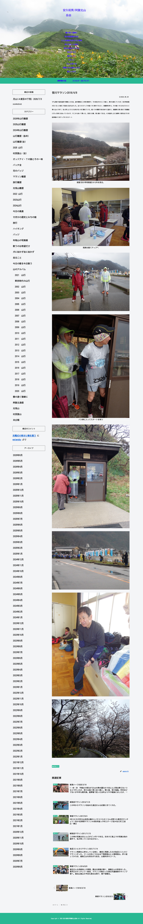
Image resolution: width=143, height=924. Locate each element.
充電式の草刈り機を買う (24, 436)
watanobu (17, 440)
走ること (55, 766)
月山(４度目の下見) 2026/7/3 (27, 99)
